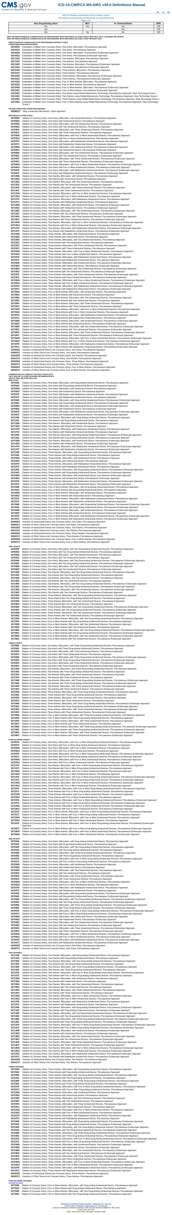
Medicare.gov (98, 1204)
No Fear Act (103, 1206)
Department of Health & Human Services (76, 1204)
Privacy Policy (69, 1206)
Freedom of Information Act (87, 1206)
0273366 (19, 1183)
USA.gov (108, 1204)
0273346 (12, 1183)
